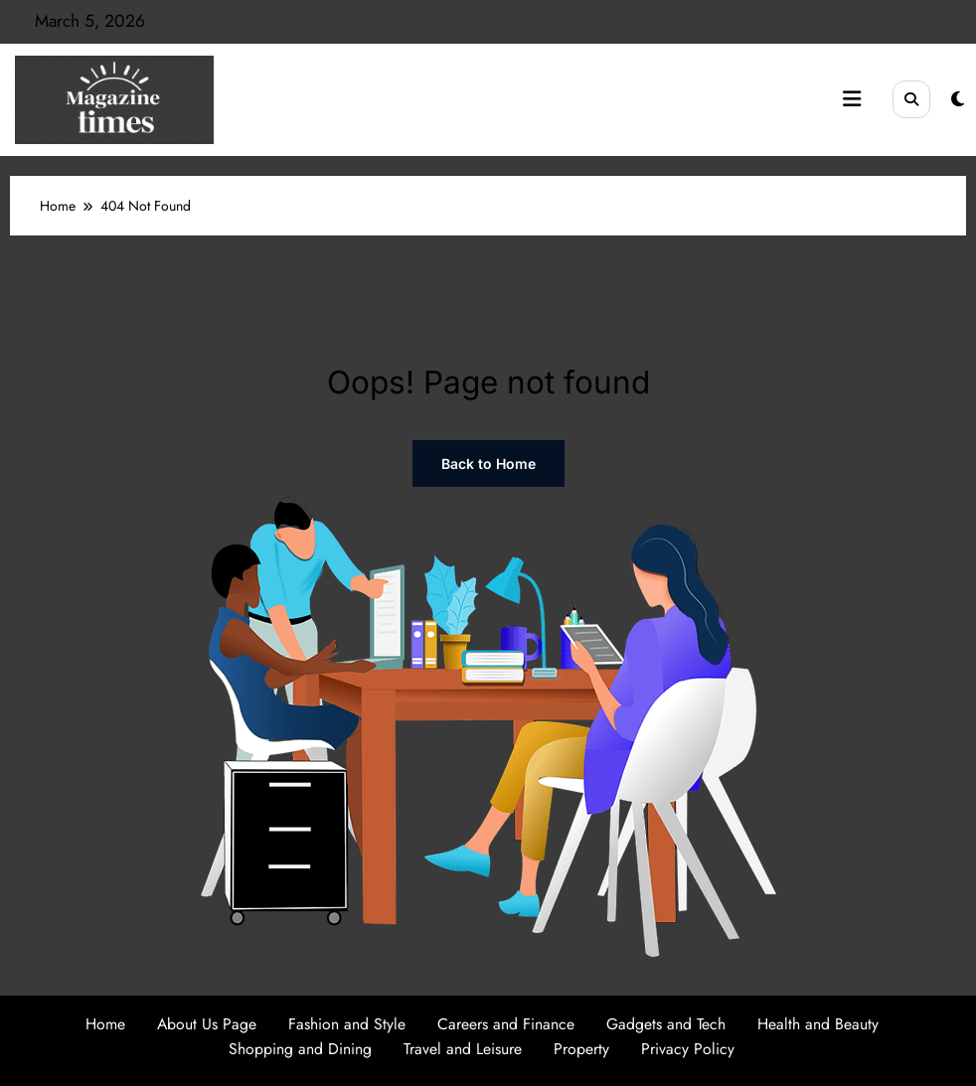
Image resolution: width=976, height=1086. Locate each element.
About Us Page (206, 1023)
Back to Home (488, 463)
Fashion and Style (347, 1023)
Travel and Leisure (463, 1048)
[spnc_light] (957, 99)
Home (105, 1023)
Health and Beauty (818, 1023)
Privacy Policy (687, 1048)
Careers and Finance (505, 1023)
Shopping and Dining (300, 1048)
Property (581, 1048)
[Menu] (852, 99)
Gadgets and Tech (666, 1023)
